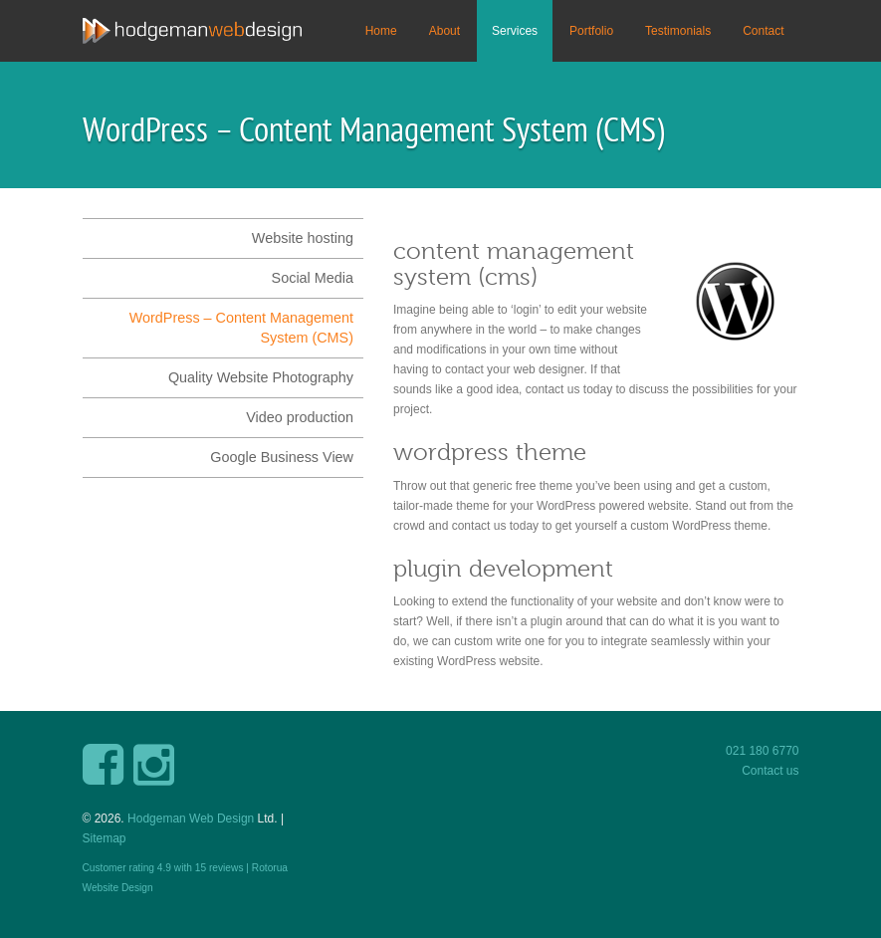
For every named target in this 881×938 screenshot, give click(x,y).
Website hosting (302, 238)
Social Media (312, 278)
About (444, 31)
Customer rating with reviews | (167, 867)
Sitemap (104, 838)
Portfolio (591, 31)
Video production (299, 417)
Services (515, 31)
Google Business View (281, 457)
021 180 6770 (762, 751)
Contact (763, 31)
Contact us (770, 771)
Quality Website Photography (260, 377)
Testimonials (678, 31)
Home (381, 31)
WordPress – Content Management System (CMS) (241, 328)
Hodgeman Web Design (190, 818)
